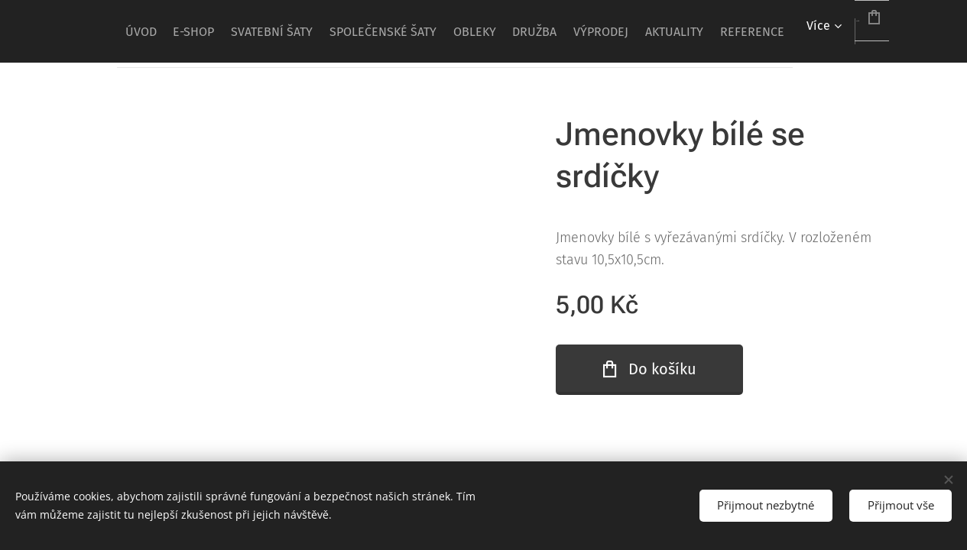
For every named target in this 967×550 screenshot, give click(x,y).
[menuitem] (270, 31)
